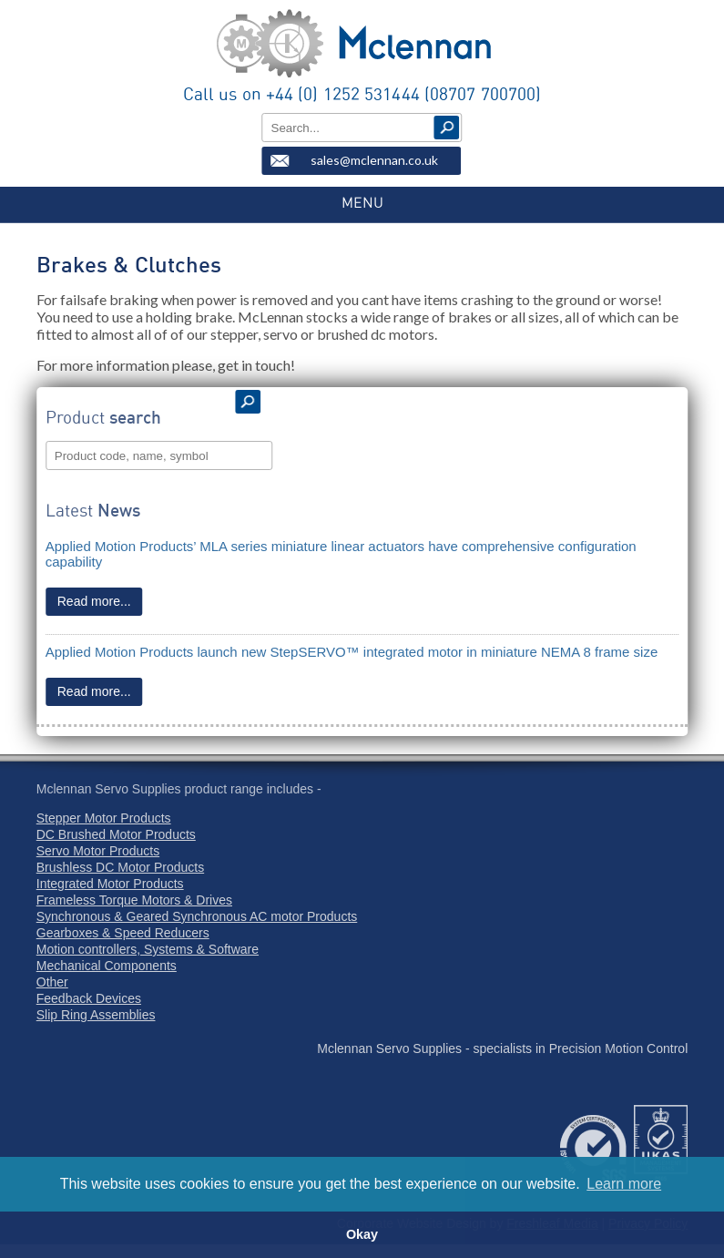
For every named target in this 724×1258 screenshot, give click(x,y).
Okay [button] (362, 1234)
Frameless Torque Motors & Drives (134, 900)
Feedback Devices (88, 998)
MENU (362, 203)
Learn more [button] (623, 1184)
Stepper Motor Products (103, 818)
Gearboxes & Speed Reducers (122, 933)
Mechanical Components (106, 965)
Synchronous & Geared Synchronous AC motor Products (197, 916)
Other (52, 982)
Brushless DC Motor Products (120, 867)
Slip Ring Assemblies (96, 1014)
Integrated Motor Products (110, 883)
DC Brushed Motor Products (116, 834)
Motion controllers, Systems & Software (147, 949)
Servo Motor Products (97, 851)
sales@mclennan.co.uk (374, 160)
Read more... (94, 601)
